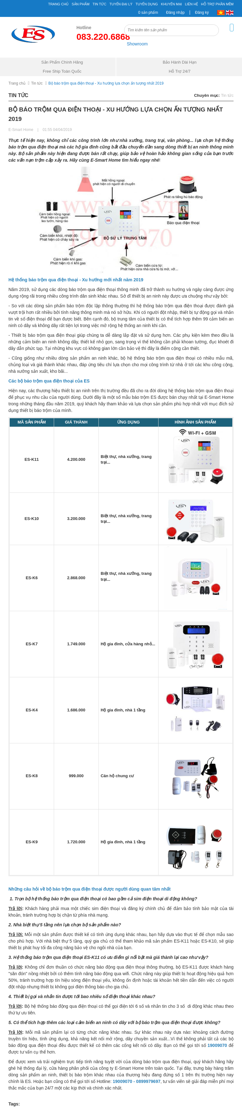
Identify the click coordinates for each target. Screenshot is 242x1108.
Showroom (137, 43)
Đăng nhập (175, 12)
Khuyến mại (171, 4)
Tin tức (99, 4)
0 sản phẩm (148, 12)
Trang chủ (58, 4)
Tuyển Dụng (146, 4)
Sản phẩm (80, 4)
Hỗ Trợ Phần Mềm (217, 4)
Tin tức (37, 83)
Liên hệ (191, 4)
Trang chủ (16, 83)
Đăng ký (202, 12)
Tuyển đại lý (121, 4)
